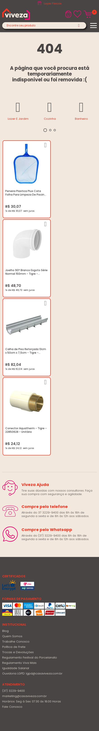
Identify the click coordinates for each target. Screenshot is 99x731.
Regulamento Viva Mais (19, 501)
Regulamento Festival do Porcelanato (29, 495)
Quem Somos (12, 474)
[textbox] (44, 25)
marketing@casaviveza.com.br (24, 534)
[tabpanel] (18, 110)
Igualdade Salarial (15, 506)
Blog (5, 469)
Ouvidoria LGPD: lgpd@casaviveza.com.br (32, 511)
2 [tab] (50, 130)
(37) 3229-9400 (13, 529)
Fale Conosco (12, 545)
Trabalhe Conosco (15, 479)
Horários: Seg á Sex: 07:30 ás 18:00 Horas (31, 539)
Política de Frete (13, 485)
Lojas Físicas (53, 3)
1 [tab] (45, 130)
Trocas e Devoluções (18, 490)
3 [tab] (55, 130)
